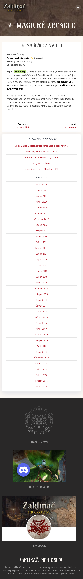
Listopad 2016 (42, 340)
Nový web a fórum (41, 163)
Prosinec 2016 (42, 334)
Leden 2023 (41, 207)
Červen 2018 (41, 305)
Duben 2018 (41, 311)
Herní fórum (39, 441)
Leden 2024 (41, 196)
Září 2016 (41, 346)
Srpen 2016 (41, 351)
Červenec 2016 (41, 357)
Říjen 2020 (41, 259)
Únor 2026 (41, 184)
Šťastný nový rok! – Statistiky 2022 (41, 168)
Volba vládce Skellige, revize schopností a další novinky (41, 145)
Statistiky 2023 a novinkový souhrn (42, 157)
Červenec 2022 (41, 219)
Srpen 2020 (41, 265)
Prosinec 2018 (42, 288)
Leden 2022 (41, 224)
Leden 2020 (41, 271)
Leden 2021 (41, 253)
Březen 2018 (41, 317)
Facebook (39, 545)
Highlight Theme (67, 573)
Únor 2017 (41, 328)
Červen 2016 (41, 363)
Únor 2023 (41, 201)
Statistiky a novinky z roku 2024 (41, 151)
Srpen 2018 (41, 299)
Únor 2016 (41, 386)
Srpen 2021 (41, 236)
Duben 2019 (41, 276)
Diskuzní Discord (39, 487)
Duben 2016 (41, 375)
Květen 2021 (41, 242)
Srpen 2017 (41, 323)
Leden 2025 (41, 190)
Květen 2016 (41, 369)
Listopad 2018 (42, 294)
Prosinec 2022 (42, 213)
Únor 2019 (41, 282)
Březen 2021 (41, 247)
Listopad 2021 (42, 230)
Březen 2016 (41, 380)
